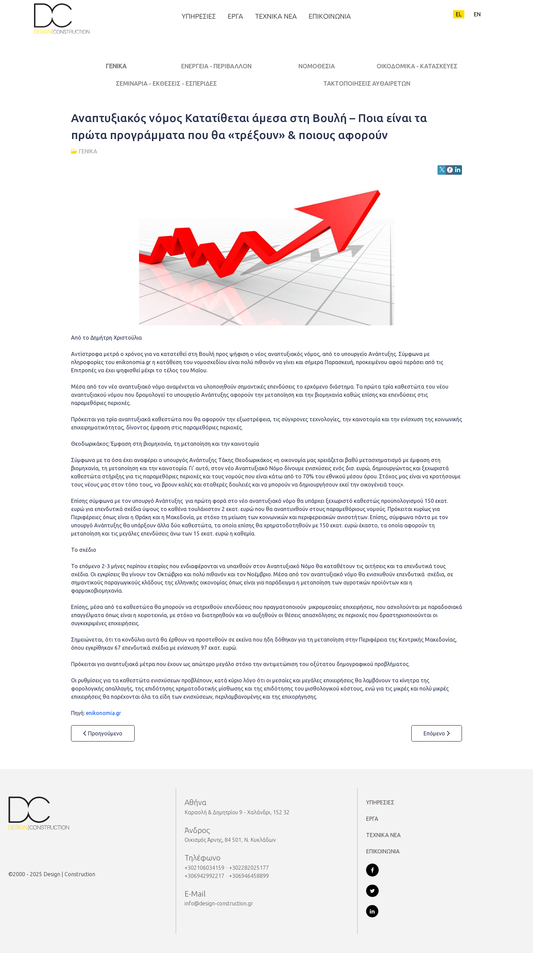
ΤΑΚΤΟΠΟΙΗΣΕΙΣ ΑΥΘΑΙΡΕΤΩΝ (366, 83)
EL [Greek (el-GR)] (459, 14)
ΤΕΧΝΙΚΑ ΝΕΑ (383, 835)
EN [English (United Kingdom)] (477, 14)
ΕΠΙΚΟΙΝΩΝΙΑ (383, 851)
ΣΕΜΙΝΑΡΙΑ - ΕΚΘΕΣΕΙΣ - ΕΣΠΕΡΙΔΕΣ (166, 83)
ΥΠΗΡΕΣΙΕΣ (380, 802)
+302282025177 (249, 868)
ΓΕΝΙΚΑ (116, 66)
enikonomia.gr (103, 713)
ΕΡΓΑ (372, 819)
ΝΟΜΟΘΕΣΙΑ (316, 66)
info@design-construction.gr (219, 903)
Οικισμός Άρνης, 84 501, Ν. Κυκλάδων (230, 840)
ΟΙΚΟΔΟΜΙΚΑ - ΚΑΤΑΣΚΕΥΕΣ (417, 66)
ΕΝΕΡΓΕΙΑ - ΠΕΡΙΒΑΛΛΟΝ (216, 66)
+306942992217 (204, 876)
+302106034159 (204, 868)
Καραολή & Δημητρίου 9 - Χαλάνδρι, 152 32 (237, 812)
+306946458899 (249, 876)
